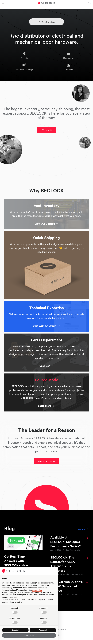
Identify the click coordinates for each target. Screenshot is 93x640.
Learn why (46, 130)
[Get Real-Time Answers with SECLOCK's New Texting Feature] (23, 555)
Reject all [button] (15, 630)
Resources (69, 67)
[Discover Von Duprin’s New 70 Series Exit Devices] (69, 587)
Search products (46, 21)
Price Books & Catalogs (24, 67)
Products (24, 55)
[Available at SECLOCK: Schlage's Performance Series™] (69, 543)
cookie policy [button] (37, 590)
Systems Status (60, 629)
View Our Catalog (47, 223)
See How (46, 365)
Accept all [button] (43, 630)
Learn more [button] (29, 635)
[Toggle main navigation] (3, 3)
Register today (46, 461)
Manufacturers (68, 55)
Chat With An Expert (46, 325)
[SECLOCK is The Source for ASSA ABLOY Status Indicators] (69, 565)
